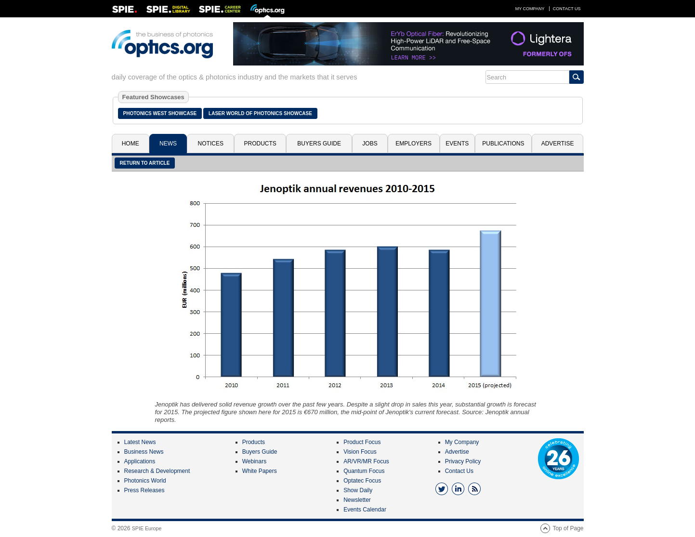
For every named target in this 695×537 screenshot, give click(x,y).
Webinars (254, 461)
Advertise (557, 143)
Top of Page (567, 528)
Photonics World (145, 480)
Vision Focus (359, 451)
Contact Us (567, 8)
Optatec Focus (362, 480)
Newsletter (357, 500)
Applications (140, 461)
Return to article (145, 163)
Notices (210, 143)
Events (457, 143)
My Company (530, 8)
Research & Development (157, 471)
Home (130, 143)
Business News (144, 451)
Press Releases (144, 490)
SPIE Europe (147, 528)
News (168, 143)
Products (260, 143)
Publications (503, 143)
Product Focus (361, 442)
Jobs (369, 143)
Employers (413, 143)
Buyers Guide (319, 143)
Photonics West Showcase (160, 113)
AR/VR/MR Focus (366, 461)
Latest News (140, 442)
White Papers (259, 471)
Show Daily (357, 490)
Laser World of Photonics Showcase (260, 113)
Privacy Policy (463, 461)
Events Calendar (364, 509)
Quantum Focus (363, 471)
